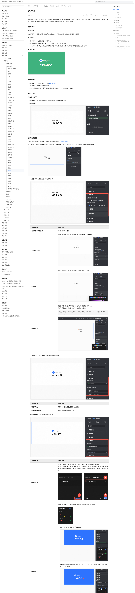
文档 (112, 2)
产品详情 (96, 20)
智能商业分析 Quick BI (15, 7)
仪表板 (57, 11)
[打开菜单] (3, 3)
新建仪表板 (52, 89)
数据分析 (52, 11)
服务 (51, 2)
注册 (124, 2)
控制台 (119, 2)
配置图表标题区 (65, 147)
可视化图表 (63, 11)
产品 (22, 2)
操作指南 (46, 11)
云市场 (42, 2)
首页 (29, 11)
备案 (115, 2)
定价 (37, 2)
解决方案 (28, 2)
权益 (33, 2)
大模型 (18, 2)
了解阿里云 (57, 2)
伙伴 (47, 2)
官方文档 (4, 7)
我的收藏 (105, 20)
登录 (130, 2)
